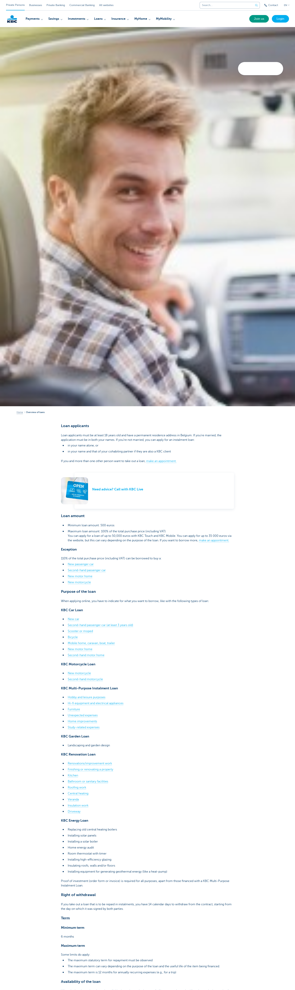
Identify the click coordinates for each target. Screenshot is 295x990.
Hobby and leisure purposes (86, 697)
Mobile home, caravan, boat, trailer (91, 643)
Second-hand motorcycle (85, 679)
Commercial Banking (82, 5)
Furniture (74, 709)
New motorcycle (79, 582)
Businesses (35, 5)
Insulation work (78, 805)
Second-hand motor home (86, 655)
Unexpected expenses (83, 715)
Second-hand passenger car (87, 570)
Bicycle (73, 637)
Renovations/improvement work (90, 763)
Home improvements (82, 721)
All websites (106, 5)
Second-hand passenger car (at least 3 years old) (100, 625)
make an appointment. (161, 461)
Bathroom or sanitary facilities (88, 781)
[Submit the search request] (256, 5)
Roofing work (77, 787)
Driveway (74, 811)
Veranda (73, 799)
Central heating (78, 793)
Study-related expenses (84, 727)
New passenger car (81, 564)
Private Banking (55, 5)
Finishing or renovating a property (90, 769)
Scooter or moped (80, 631)
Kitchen (73, 775)
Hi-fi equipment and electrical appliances (95, 703)
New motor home (80, 576)
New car (73, 619)
